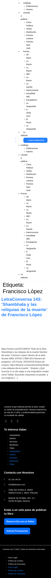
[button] (16, 140)
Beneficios (14, 445)
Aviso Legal (12, 558)
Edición (13, 438)
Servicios (13, 442)
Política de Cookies (15, 561)
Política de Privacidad (16, 564)
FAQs (12, 448)
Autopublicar (15, 435)
